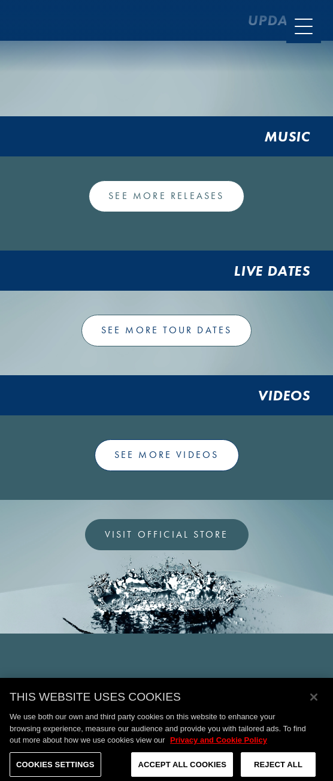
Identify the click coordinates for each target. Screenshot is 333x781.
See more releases (166, 195)
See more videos (166, 454)
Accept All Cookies (182, 767)
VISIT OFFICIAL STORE (167, 534)
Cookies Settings (55, 767)
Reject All (278, 767)
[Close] (314, 700)
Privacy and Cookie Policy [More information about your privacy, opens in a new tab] (218, 742)
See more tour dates (166, 330)
